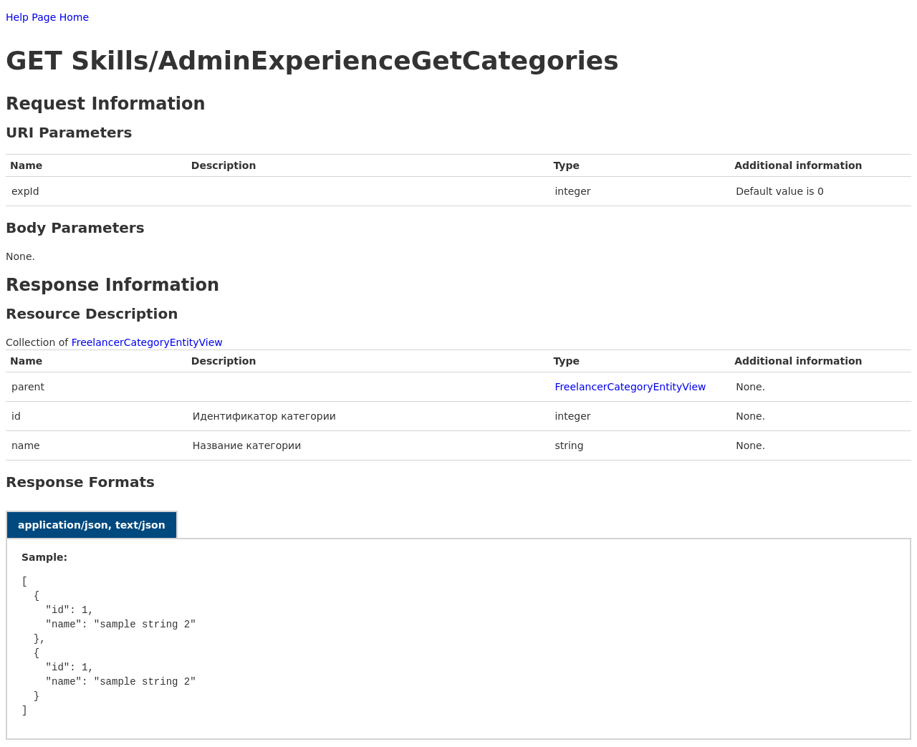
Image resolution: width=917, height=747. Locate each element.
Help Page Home (47, 17)
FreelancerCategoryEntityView (147, 342)
